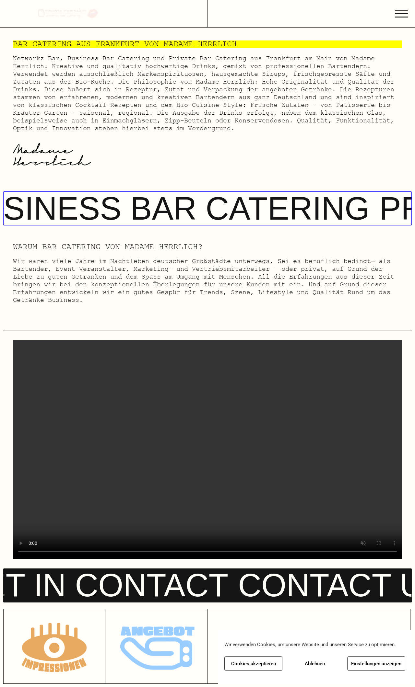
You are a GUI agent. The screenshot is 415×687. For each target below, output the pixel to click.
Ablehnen (315, 664)
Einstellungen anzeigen (376, 664)
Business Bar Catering (108, 58)
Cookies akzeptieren (253, 664)
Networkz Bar (36, 58)
